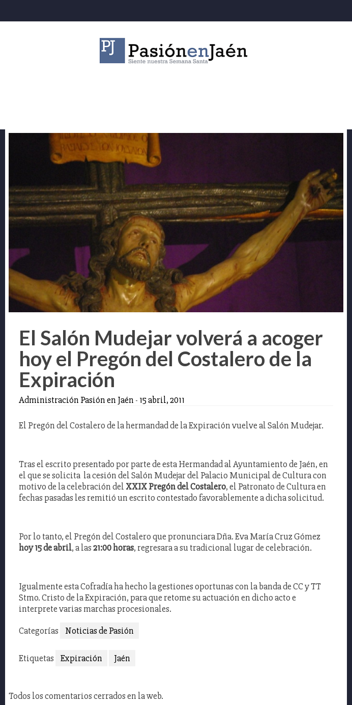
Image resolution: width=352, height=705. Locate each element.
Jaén (122, 658)
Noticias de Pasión (99, 630)
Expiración (81, 658)
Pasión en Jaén (176, 51)
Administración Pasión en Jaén (76, 399)
